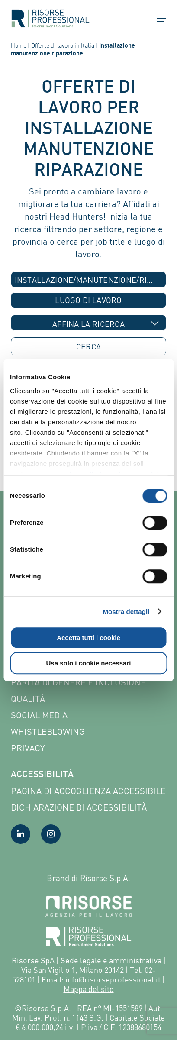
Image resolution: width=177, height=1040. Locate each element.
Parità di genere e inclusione (78, 682)
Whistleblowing (48, 731)
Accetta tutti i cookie (88, 637)
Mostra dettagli (126, 611)
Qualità (28, 698)
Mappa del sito (89, 989)
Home (18, 45)
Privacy (28, 748)
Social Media (39, 715)
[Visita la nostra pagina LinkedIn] (20, 834)
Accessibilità (42, 775)
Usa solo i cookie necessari (88, 663)
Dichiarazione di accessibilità (79, 807)
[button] (157, 18)
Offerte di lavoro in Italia (62, 45)
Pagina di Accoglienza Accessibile (88, 790)
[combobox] (89, 279)
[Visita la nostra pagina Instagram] (51, 834)
